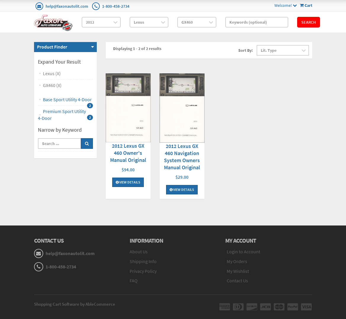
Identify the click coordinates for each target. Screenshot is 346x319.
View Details (128, 182)
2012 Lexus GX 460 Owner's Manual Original (128, 152)
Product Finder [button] (52, 47)
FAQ (134, 280)
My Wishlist (238, 271)
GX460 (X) (52, 85)
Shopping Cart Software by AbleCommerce (74, 304)
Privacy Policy (143, 271)
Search (308, 22)
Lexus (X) (52, 73)
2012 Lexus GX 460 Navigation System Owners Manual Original (182, 157)
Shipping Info (143, 261)
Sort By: (245, 50)
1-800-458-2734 (115, 6)
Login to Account (243, 251)
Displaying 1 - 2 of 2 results (137, 48)
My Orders (237, 261)
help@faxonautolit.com (67, 6)
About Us (139, 251)
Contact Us (237, 280)
